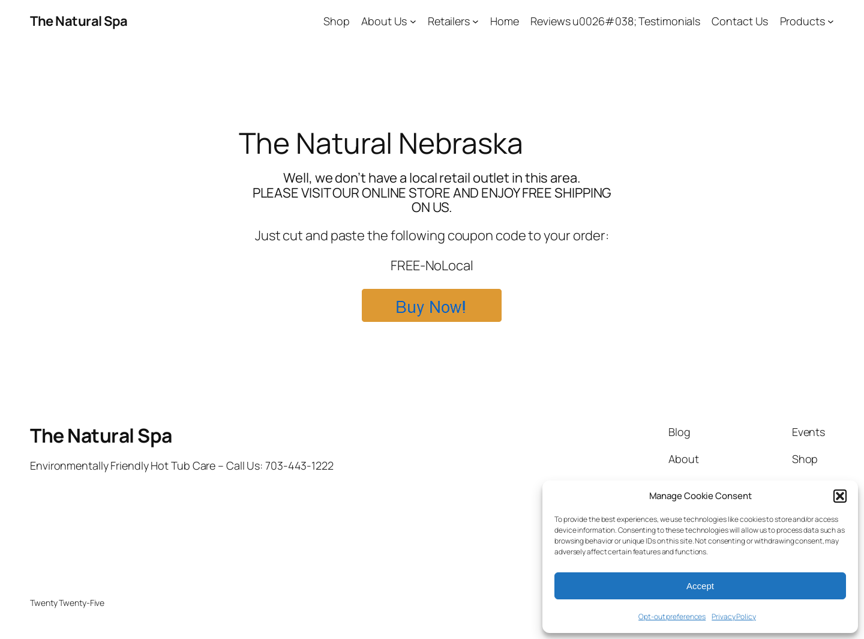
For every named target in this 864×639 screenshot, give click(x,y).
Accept (700, 586)
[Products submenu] (830, 21)
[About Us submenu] (413, 21)
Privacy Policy (734, 616)
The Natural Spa (79, 21)
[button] (840, 496)
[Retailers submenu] (475, 21)
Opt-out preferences (672, 616)
